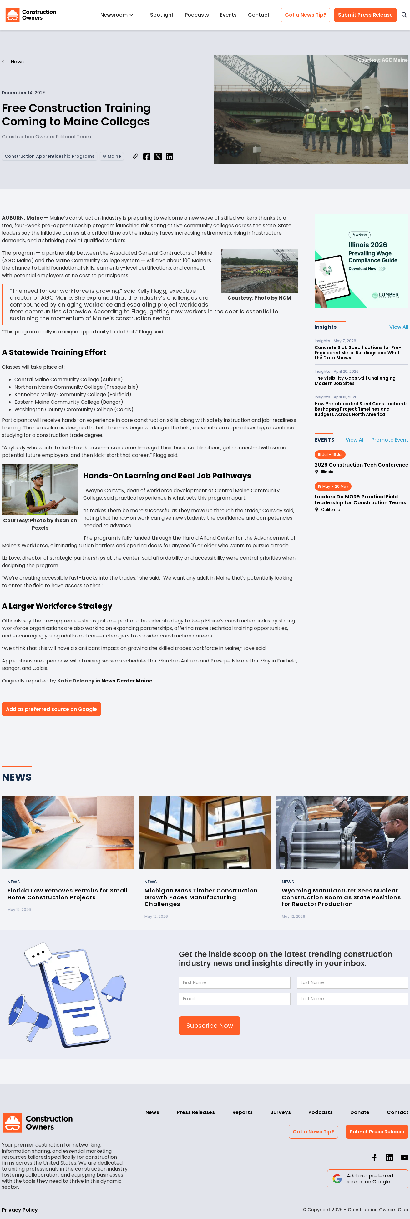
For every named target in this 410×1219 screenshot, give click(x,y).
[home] (31, 15)
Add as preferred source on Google (51, 709)
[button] (119, 15)
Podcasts (197, 15)
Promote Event (390, 440)
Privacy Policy (20, 1210)
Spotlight (162, 15)
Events (228, 15)
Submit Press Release (365, 14)
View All (398, 327)
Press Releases (196, 1112)
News (152, 1112)
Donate (359, 1112)
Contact (259, 15)
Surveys (280, 1112)
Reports (242, 1112)
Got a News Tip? (305, 14)
